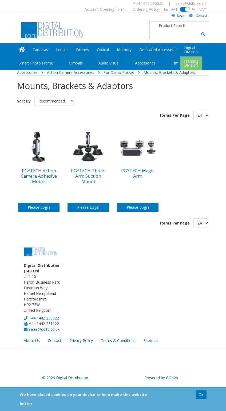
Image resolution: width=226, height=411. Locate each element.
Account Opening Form (105, 9)
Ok (201, 394)
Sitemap (151, 340)
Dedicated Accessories (159, 49)
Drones (82, 49)
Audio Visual (108, 63)
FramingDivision (191, 63)
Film (175, 63)
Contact (54, 340)
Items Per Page (175, 115)
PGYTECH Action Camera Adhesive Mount (39, 176)
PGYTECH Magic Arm (137, 173)
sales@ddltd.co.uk (191, 3)
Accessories (145, 63)
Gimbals (76, 63)
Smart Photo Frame (36, 63)
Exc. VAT (199, 9)
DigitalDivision (191, 49)
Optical (103, 49)
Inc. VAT (171, 9)
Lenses (62, 49)
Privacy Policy (81, 340)
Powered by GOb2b (161, 377)
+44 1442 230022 (148, 3)
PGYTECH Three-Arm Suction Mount (88, 176)
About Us (32, 340)
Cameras (40, 49)
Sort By (24, 101)
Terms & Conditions (118, 340)
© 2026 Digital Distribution (65, 377)
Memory (124, 49)
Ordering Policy (146, 9)
